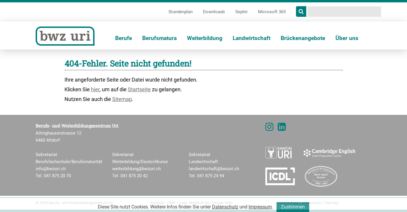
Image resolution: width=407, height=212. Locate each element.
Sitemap (122, 99)
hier (95, 89)
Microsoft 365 (272, 11)
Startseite (139, 89)
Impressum (260, 209)
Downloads (214, 11)
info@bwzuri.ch (51, 168)
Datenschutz (225, 209)
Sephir (241, 11)
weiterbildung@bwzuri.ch (136, 168)
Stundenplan (180, 11)
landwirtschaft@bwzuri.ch (214, 168)
